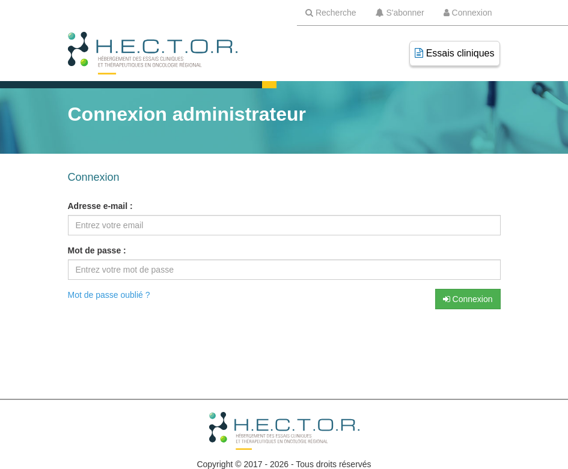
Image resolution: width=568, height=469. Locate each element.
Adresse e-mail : (100, 206)
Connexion (468, 299)
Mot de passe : (97, 250)
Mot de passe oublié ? (109, 295)
